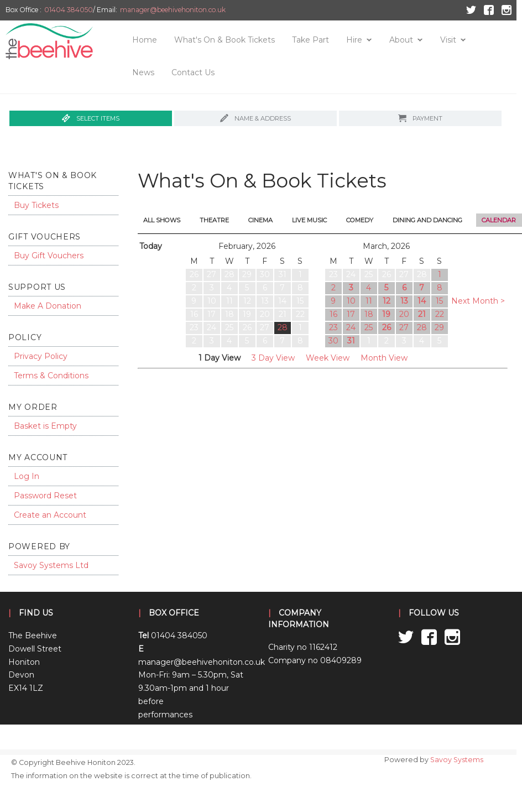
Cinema (260, 220)
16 (333, 314)
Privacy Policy (40, 356)
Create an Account (50, 515)
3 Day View (273, 358)
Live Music (309, 220)
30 (333, 341)
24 (351, 327)
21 (422, 314)
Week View (327, 358)
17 (351, 314)
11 (369, 301)
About (401, 40)
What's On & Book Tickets (224, 40)
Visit (448, 40)
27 (404, 327)
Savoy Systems (456, 760)
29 (439, 327)
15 (439, 301)
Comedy (359, 220)
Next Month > (478, 301)
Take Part (310, 40)
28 (283, 327)
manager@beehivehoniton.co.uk (173, 10)
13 (404, 301)
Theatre (214, 220)
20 (404, 314)
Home (144, 40)
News (143, 72)
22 (439, 314)
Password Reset (45, 496)
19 (386, 314)
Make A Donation (47, 306)
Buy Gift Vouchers (48, 256)
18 (368, 314)
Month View (384, 358)
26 (386, 327)
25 (368, 327)
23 (333, 327)
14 (421, 301)
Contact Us (193, 72)
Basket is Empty (45, 426)
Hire (354, 40)
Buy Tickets (36, 205)
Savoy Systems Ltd (51, 565)
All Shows (161, 220)
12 (386, 301)
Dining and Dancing (427, 220)
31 (351, 341)
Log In (26, 476)
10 (351, 301)
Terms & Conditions (51, 376)
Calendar (499, 220)
